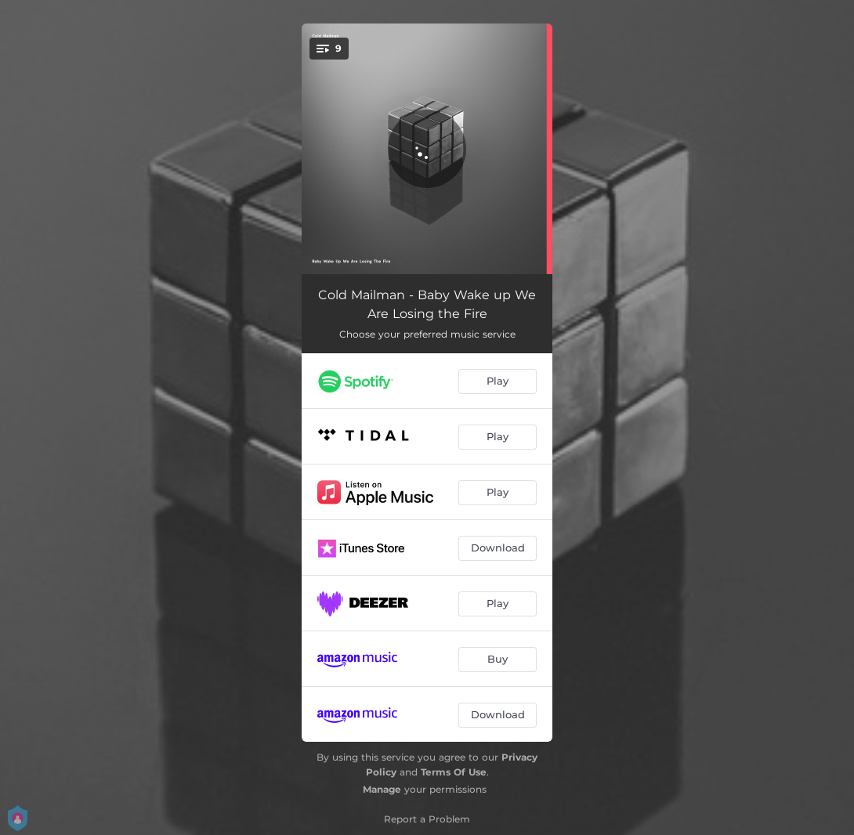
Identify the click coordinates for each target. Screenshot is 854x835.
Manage (382, 789)
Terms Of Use (454, 772)
